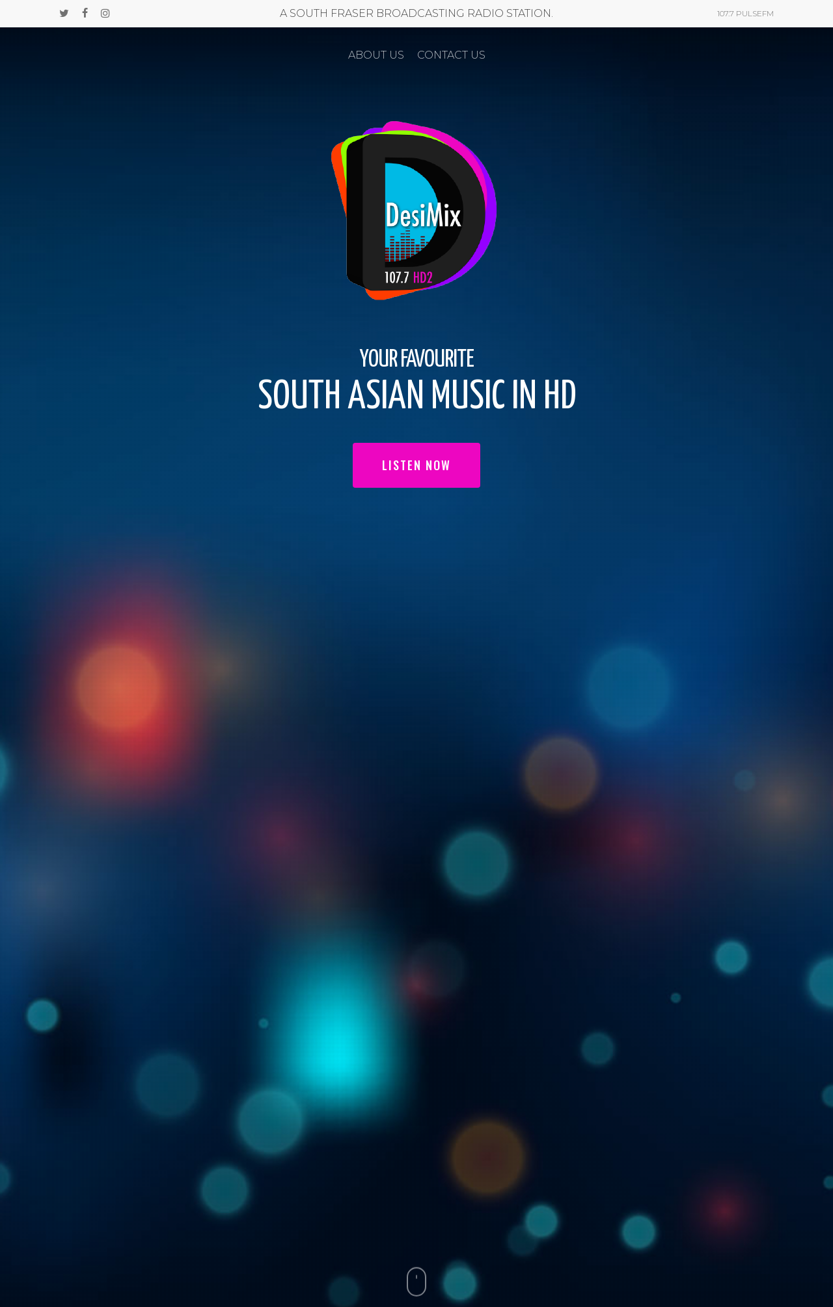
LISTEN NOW (416, 465)
